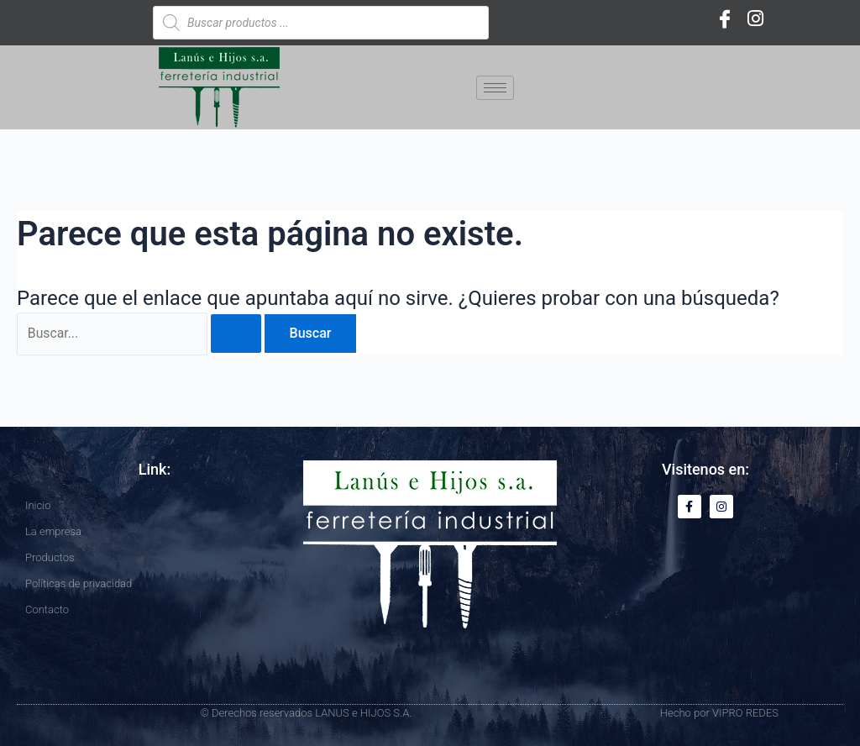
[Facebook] (724, 18)
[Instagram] (755, 18)
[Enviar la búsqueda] (237, 334)
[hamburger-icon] (495, 88)
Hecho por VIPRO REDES (719, 713)
